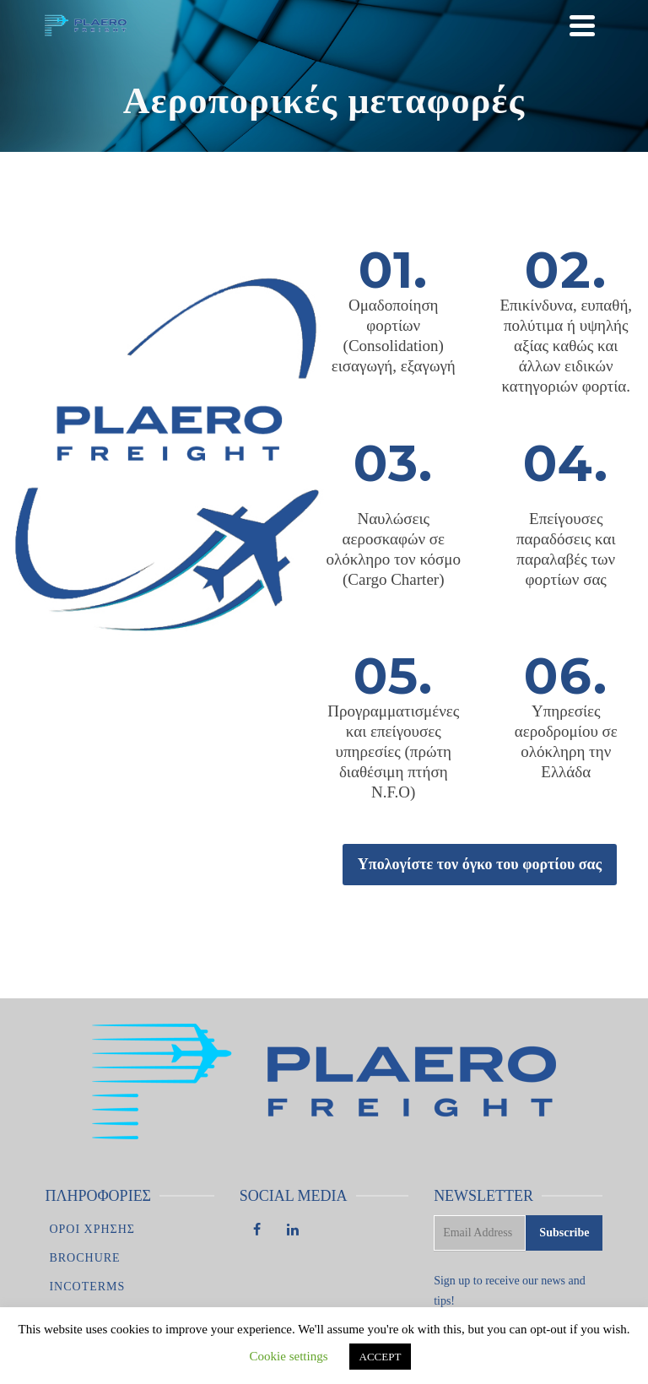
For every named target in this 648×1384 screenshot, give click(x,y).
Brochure (84, 1258)
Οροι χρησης (92, 1229)
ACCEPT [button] (380, 1356)
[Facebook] (257, 1231)
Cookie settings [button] (289, 1356)
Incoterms (87, 1286)
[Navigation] (582, 25)
